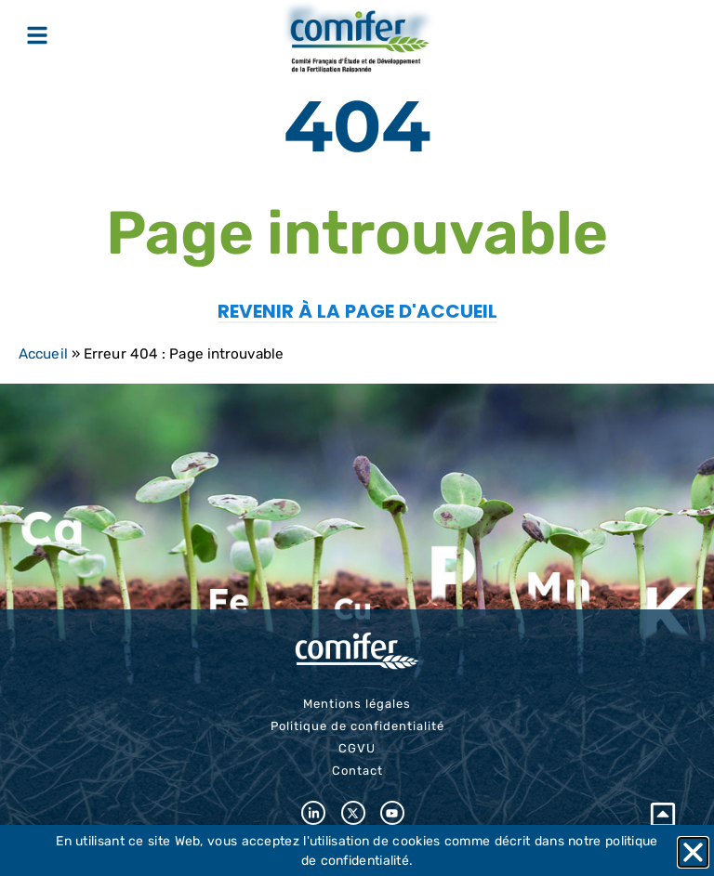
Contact (357, 771)
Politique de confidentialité (357, 726)
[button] (693, 852)
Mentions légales (357, 704)
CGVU (357, 748)
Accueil (43, 354)
